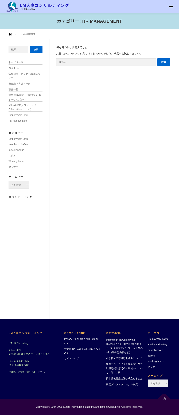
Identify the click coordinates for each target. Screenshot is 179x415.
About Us (14, 68)
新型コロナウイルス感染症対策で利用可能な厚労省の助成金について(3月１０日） (124, 368)
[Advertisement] (25, 253)
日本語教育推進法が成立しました (124, 378)
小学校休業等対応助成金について (124, 358)
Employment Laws (18, 115)
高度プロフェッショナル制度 (122, 384)
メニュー (171, 6)
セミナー (13, 166)
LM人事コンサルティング (44, 5)
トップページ (16, 62)
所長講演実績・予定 (19, 83)
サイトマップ (71, 358)
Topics (12, 155)
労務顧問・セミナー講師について (24, 75)
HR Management (18, 120)
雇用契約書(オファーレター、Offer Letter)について (25, 107)
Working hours (16, 161)
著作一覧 (13, 89)
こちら (41, 371)
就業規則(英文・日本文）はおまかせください (25, 97)
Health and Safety (18, 144)
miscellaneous (16, 150)
